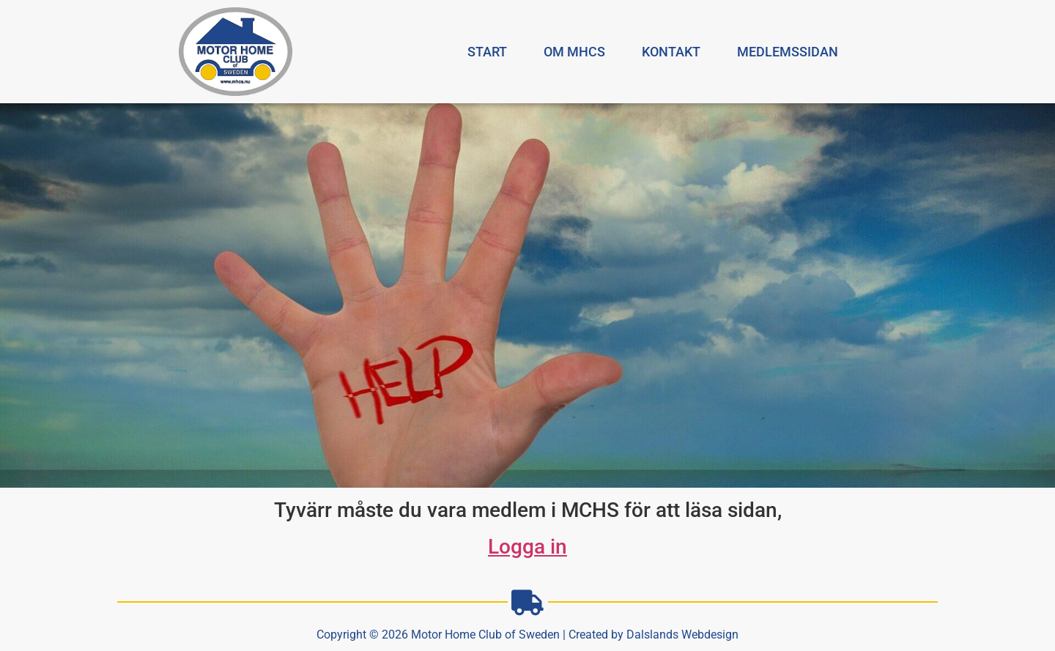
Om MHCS (574, 51)
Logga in (527, 547)
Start (487, 51)
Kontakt (671, 51)
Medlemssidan (787, 51)
